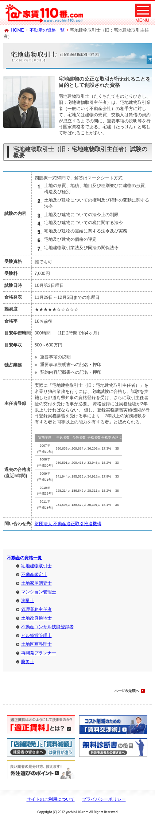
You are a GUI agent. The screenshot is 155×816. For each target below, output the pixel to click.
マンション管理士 (38, 591)
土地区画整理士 (36, 644)
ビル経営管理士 (36, 635)
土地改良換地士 (36, 618)
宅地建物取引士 (36, 565)
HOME (17, 30)
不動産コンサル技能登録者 (47, 626)
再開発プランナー (38, 652)
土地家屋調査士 (36, 583)
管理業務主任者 (36, 609)
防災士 (27, 661)
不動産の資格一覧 (47, 30)
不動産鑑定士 (34, 574)
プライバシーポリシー (104, 799)
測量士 (27, 600)
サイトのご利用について (51, 799)
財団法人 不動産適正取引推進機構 (68, 523)
